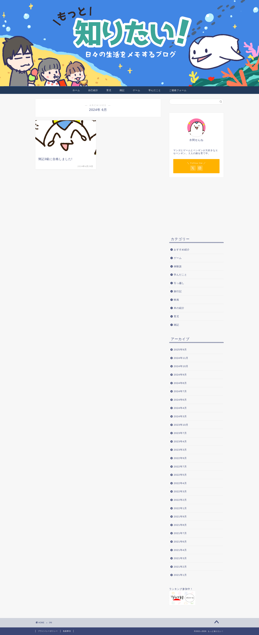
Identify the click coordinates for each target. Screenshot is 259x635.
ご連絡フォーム (177, 90)
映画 (176, 299)
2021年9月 (180, 516)
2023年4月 (180, 441)
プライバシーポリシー (48, 631)
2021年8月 (180, 524)
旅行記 (178, 291)
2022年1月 (180, 508)
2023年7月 (180, 433)
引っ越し (179, 283)
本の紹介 (179, 308)
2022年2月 (180, 499)
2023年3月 (180, 449)
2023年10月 (181, 424)
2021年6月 (180, 541)
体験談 (178, 266)
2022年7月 (180, 466)
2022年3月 (180, 491)
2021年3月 (180, 558)
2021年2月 (180, 566)
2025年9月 (180, 349)
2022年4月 (180, 483)
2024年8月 (180, 383)
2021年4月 (180, 550)
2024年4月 (180, 408)
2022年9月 (180, 458)
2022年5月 (180, 474)
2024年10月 (181, 366)
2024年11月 (181, 358)
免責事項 (67, 631)
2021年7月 (180, 533)
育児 (108, 90)
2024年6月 (180, 399)
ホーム (76, 90)
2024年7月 (180, 391)
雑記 (122, 90)
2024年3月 (180, 416)
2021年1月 (180, 574)
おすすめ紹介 (183, 249)
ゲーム (136, 90)
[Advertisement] (196, 206)
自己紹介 (93, 90)
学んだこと (154, 90)
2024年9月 (180, 374)
